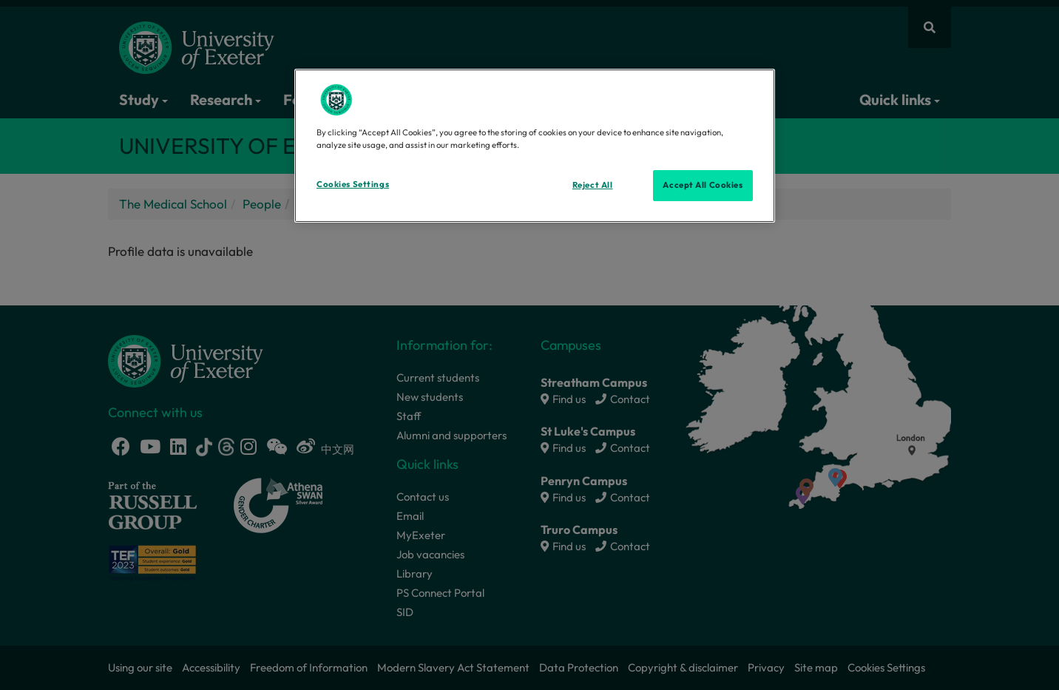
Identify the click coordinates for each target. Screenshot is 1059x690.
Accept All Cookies (702, 185)
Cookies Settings (353, 184)
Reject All (592, 185)
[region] (534, 146)
